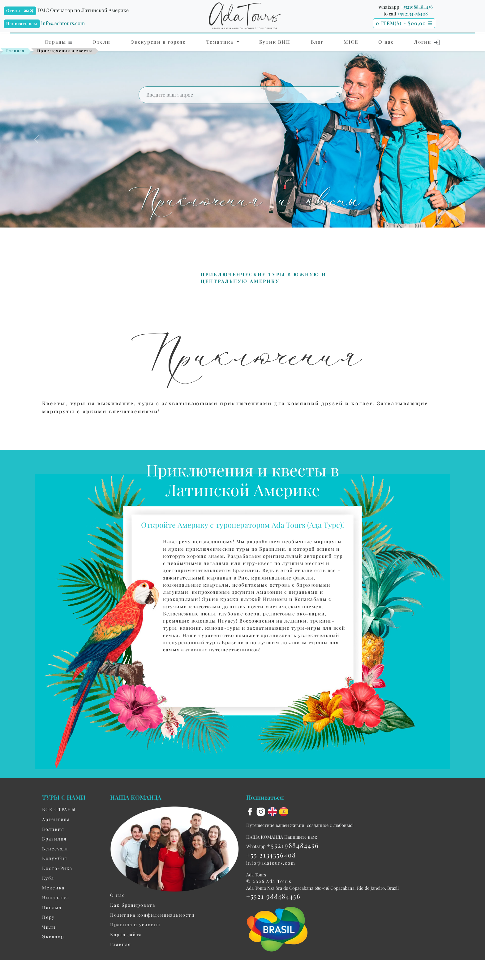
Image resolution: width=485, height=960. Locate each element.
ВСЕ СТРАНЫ (59, 809)
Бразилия (54, 839)
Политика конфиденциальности (152, 915)
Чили (49, 927)
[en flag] (273, 811)
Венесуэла (55, 848)
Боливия (53, 829)
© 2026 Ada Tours (268, 881)
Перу (48, 917)
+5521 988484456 (273, 896)
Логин (427, 42)
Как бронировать (133, 905)
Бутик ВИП (274, 42)
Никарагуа (55, 897)
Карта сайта (126, 934)
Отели (13, 10)
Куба (48, 878)
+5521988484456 (417, 7)
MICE (351, 42)
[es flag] (283, 811)
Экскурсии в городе (158, 42)
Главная (15, 50)
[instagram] (261, 811)
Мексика (53, 887)
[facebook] (250, 811)
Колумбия (54, 858)
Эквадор (53, 936)
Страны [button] (58, 42)
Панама (52, 907)
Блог (317, 42)
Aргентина (56, 819)
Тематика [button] (220, 42)
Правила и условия (135, 924)
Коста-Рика (57, 868)
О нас (386, 42)
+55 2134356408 (412, 14)
